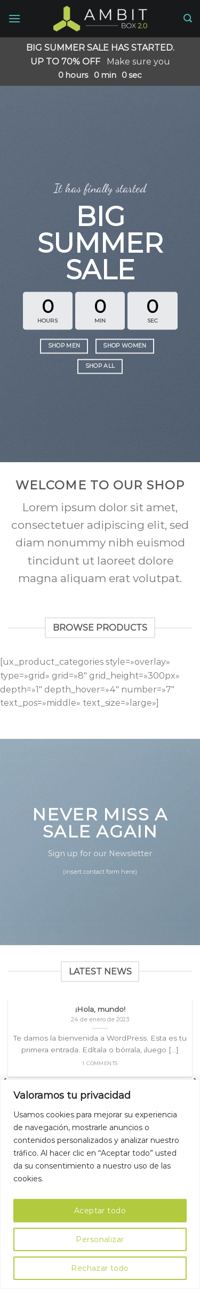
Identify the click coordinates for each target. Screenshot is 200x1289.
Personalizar (100, 1239)
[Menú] (14, 18)
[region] (100, 1184)
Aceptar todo (100, 1210)
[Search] (187, 18)
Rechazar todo (100, 1268)
